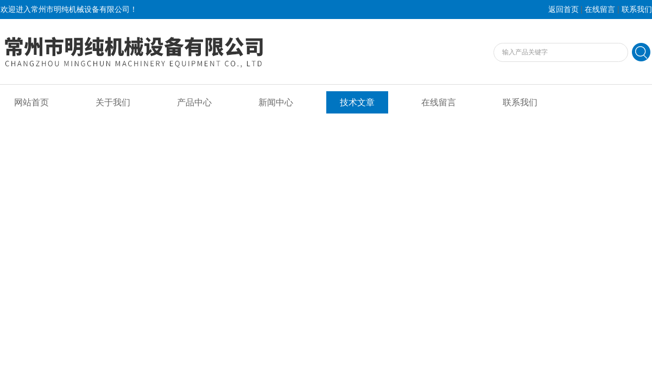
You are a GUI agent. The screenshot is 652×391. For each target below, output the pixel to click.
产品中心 (194, 102)
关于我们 (113, 102)
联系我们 (637, 9)
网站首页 (31, 102)
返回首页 (563, 9)
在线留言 (600, 9)
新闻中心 (275, 102)
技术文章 (357, 102)
